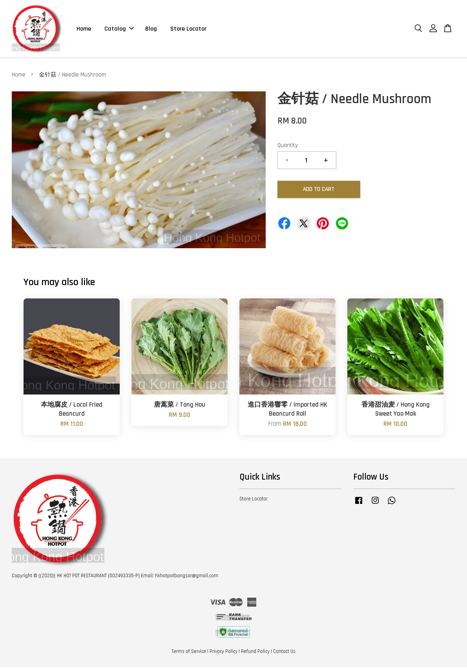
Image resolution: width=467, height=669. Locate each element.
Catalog (119, 29)
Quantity (287, 146)
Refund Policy (255, 652)
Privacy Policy (223, 652)
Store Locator (188, 29)
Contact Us (284, 652)
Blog (151, 29)
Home (84, 29)
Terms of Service (188, 652)
